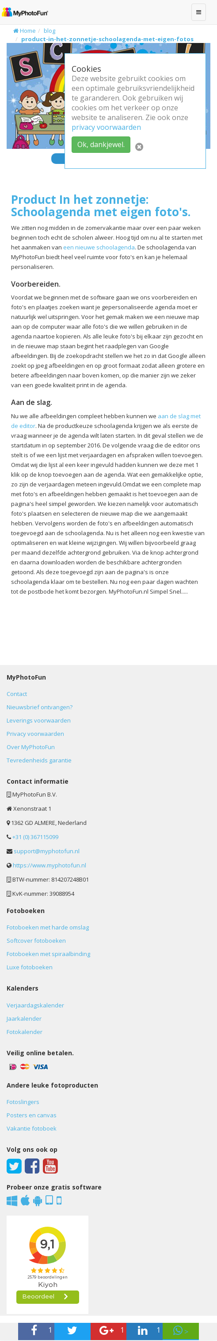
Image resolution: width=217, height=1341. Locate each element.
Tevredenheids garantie (39, 760)
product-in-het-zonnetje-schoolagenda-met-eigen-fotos (107, 39)
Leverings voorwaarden (39, 720)
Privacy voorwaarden (35, 734)
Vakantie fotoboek (32, 1128)
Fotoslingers (23, 1102)
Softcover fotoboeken (36, 941)
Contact (17, 694)
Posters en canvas (32, 1115)
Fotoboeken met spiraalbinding (48, 954)
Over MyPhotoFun (31, 747)
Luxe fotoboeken (30, 967)
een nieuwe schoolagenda (99, 247)
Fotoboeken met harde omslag (48, 927)
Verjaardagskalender (35, 1005)
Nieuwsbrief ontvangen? (39, 707)
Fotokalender (24, 1032)
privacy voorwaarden (106, 127)
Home (24, 31)
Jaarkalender (24, 1018)
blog (49, 31)
